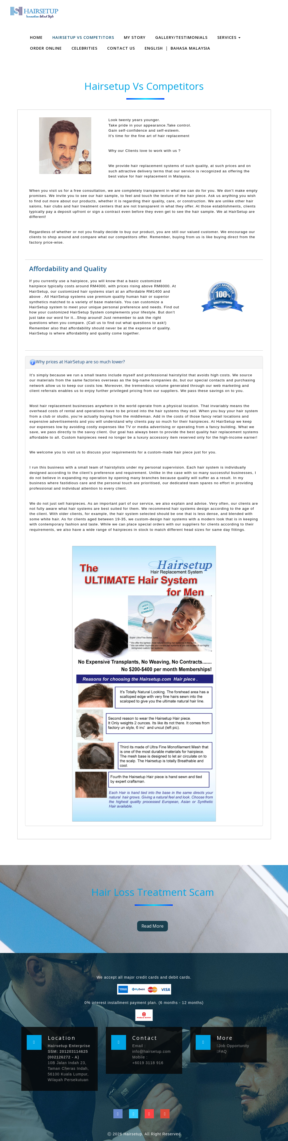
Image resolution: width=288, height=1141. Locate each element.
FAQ (222, 1051)
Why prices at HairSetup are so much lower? (77, 362)
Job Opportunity (233, 1046)
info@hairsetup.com (151, 1051)
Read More (152, 926)
